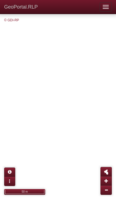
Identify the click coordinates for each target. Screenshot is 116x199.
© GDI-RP (11, 20)
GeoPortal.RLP (21, 7)
